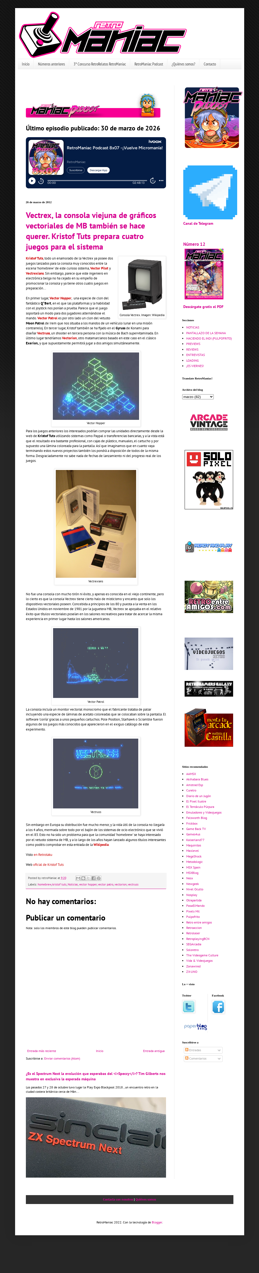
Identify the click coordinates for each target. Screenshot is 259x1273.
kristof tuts (59, 884)
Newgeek (192, 884)
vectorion (121, 884)
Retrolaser (193, 933)
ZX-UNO (191, 972)
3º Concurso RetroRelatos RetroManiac (100, 64)
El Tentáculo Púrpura (200, 807)
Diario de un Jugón (198, 796)
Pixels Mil (193, 911)
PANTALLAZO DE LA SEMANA (206, 333)
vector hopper (88, 884)
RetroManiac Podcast (148, 64)
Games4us (193, 834)
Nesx (189, 878)
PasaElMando (195, 906)
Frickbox (192, 823)
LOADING (192, 360)
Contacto (210, 64)
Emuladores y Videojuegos (204, 812)
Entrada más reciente (41, 1051)
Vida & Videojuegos (199, 961)
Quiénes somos (146, 1199)
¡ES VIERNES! (195, 366)
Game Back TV (196, 829)
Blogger (157, 1222)
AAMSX (191, 774)
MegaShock (194, 856)
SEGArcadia (193, 944)
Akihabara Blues (197, 779)
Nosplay (191, 895)
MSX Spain (193, 867)
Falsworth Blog (196, 818)
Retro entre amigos (199, 922)
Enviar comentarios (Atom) (62, 1058)
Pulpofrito (193, 917)
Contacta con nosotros (118, 1199)
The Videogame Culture (202, 955)
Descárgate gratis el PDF (203, 306)
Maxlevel (192, 851)
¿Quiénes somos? (183, 64)
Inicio (25, 64)
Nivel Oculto (194, 889)
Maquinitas (193, 845)
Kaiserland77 (195, 840)
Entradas (193, 1050)
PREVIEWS (193, 344)
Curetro (191, 790)
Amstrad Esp (194, 785)
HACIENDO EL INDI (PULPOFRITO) (209, 338)
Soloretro (192, 950)
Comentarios (195, 1058)
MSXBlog (192, 873)
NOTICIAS (192, 327)
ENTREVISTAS (195, 355)
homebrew (44, 884)
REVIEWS (192, 349)
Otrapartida (194, 900)
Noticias (73, 884)
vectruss (133, 884)
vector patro (105, 884)
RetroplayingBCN (197, 939)
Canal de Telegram (198, 223)
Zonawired (193, 966)
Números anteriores (51, 64)
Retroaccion (194, 928)
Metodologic (194, 862)
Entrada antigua (154, 1051)
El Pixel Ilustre (196, 801)
